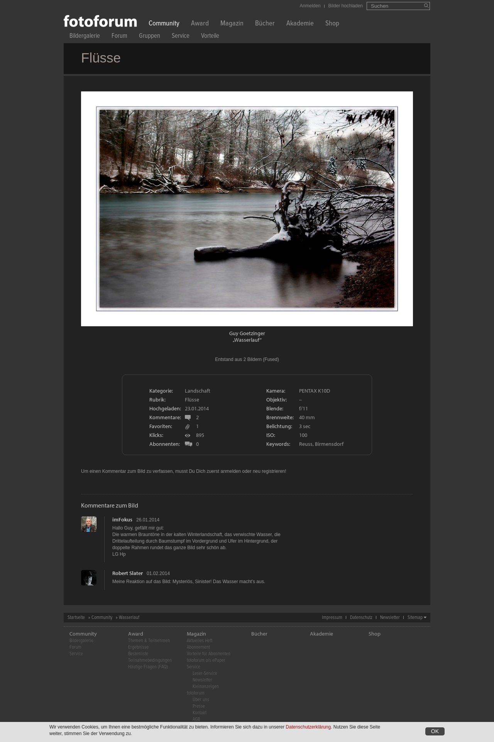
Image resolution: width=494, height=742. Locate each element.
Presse (199, 706)
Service (180, 36)
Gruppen (149, 36)
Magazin (232, 24)
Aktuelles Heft (199, 640)
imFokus (122, 519)
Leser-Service (205, 673)
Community (164, 24)
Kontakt (199, 713)
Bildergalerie (84, 36)
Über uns (201, 699)
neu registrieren (269, 471)
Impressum (332, 617)
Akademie (300, 24)
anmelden (230, 471)
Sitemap (415, 617)
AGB (196, 719)
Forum (119, 36)
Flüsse (192, 399)
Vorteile (210, 36)
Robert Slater (127, 573)
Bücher (265, 24)
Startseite (76, 617)
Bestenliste (138, 654)
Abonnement (198, 647)
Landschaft (197, 390)
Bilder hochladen (345, 5)
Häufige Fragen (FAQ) (148, 667)
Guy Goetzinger (247, 333)
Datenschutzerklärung (308, 728)
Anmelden (310, 5)
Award (200, 24)
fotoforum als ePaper (206, 660)
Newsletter (390, 617)
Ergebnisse (138, 647)
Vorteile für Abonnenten (208, 654)
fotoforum (196, 693)
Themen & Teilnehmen (149, 640)
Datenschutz (361, 617)
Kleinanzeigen (206, 686)
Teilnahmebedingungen (150, 660)
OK (435, 732)
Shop (332, 24)
